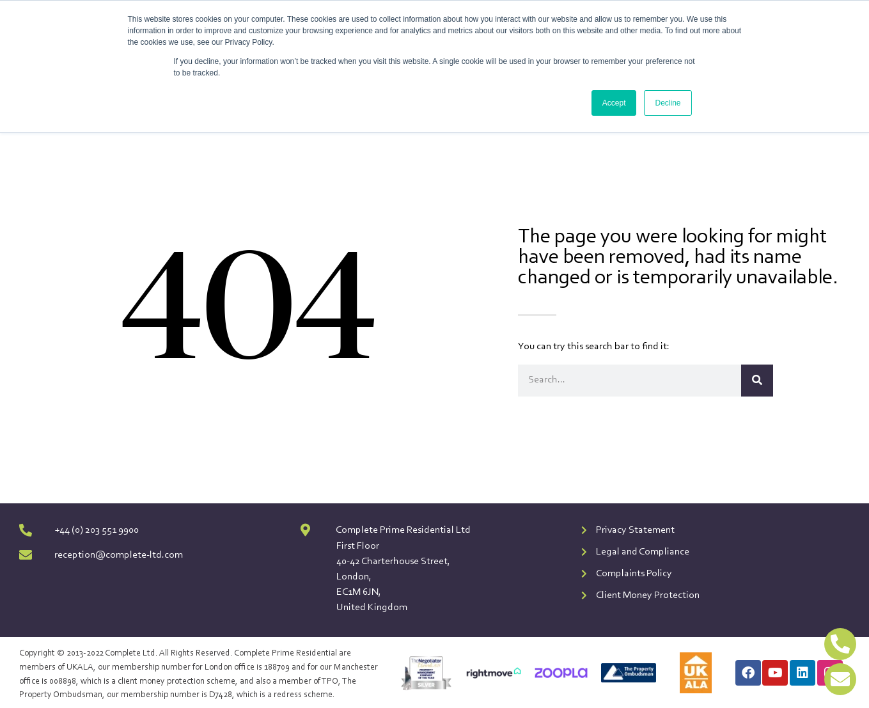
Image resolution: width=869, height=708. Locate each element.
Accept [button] (614, 102)
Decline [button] (667, 102)
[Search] (757, 381)
